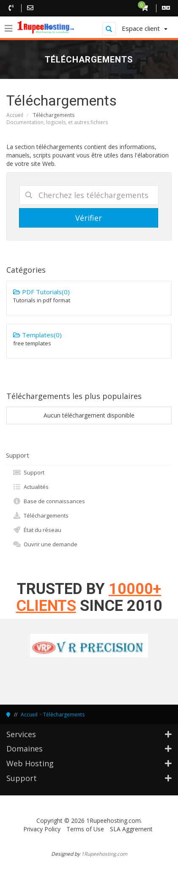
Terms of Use (85, 829)
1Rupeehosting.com (104, 853)
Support (28, 472)
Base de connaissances (49, 501)
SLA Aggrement (131, 829)
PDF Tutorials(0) (89, 296)
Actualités (31, 487)
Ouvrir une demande (45, 544)
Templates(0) (89, 339)
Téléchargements (40, 515)
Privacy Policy (41, 829)
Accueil (14, 115)
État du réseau (37, 530)
